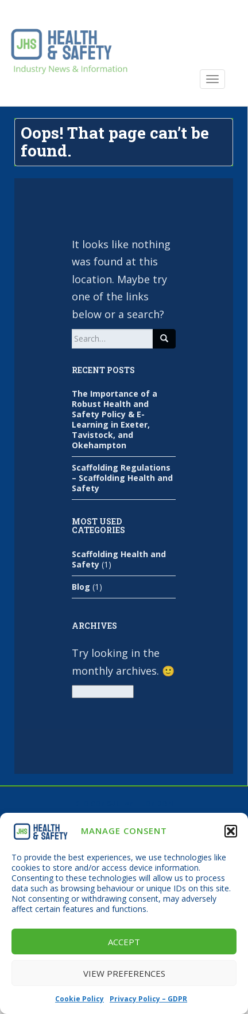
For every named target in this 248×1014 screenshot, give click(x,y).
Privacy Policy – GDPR (148, 999)
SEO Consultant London (124, 804)
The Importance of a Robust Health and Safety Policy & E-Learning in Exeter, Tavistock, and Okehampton (114, 419)
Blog (81, 586)
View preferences (124, 973)
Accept (124, 942)
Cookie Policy (79, 999)
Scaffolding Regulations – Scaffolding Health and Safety (122, 478)
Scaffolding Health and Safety (119, 559)
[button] (231, 831)
